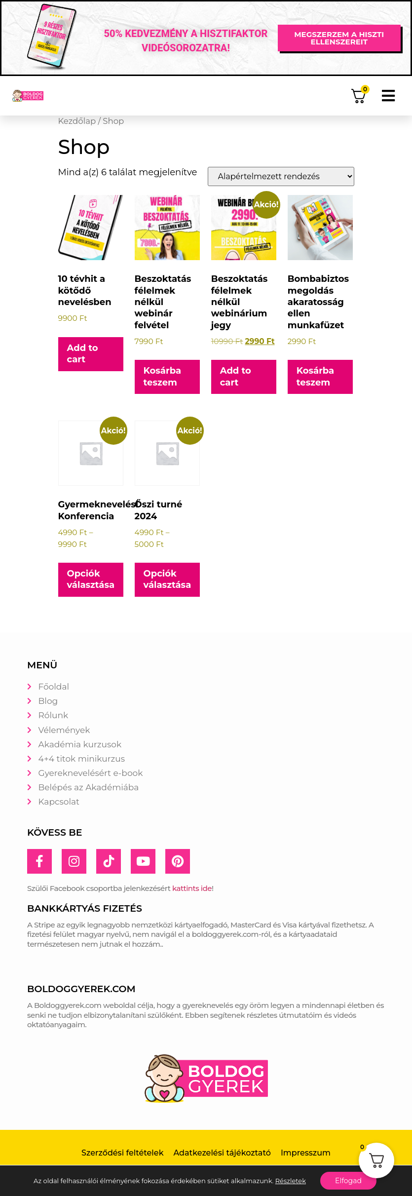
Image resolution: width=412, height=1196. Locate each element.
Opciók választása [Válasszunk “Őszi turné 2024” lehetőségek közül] (167, 579)
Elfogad (348, 1180)
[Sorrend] (281, 176)
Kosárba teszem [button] (162, 376)
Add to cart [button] (82, 354)
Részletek (290, 1181)
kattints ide (192, 888)
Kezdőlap (77, 121)
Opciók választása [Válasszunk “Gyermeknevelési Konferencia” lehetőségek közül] (91, 579)
